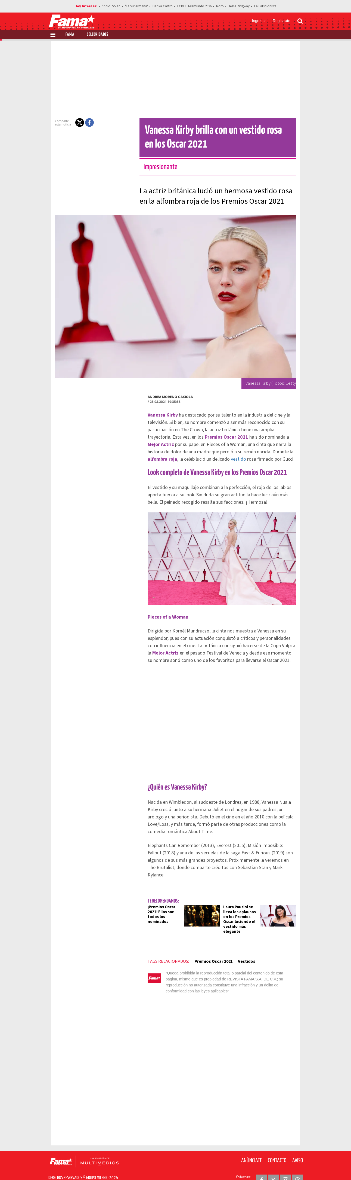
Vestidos (237, 954)
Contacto (277, 1147)
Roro (220, 6)
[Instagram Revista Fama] (285, 1166)
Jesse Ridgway (239, 6)
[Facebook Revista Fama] (261, 1166)
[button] (70, 122)
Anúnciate (251, 1147)
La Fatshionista (265, 6)
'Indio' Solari (111, 6)
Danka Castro (163, 6)
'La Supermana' (136, 6)
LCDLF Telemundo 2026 (194, 6)
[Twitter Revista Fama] (273, 1166)
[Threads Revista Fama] (297, 1166)
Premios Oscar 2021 (204, 954)
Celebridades (97, 34)
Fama (70, 34)
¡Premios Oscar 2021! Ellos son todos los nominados (157, 909)
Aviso (297, 1147)
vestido (266, 451)
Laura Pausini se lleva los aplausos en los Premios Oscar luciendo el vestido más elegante (243, 914)
